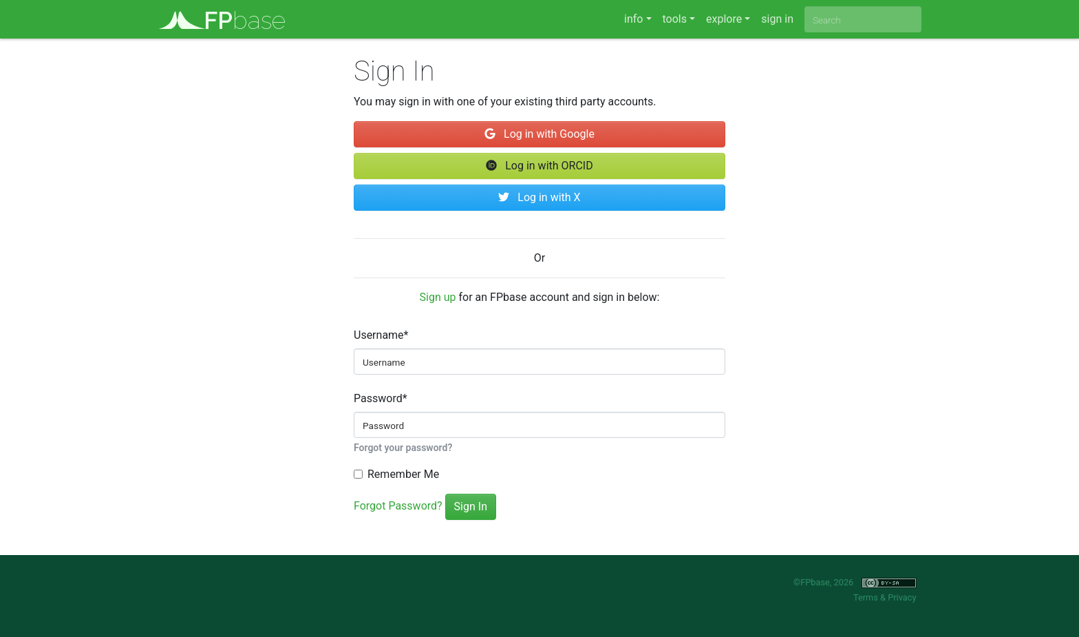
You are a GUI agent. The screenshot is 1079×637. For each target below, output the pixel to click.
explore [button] (724, 18)
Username (381, 335)
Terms (865, 597)
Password (380, 398)
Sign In (470, 506)
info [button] (633, 18)
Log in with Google (539, 133)
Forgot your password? (403, 447)
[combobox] (862, 19)
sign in (777, 18)
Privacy (902, 597)
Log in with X (539, 197)
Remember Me (403, 474)
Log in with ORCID (539, 165)
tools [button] (675, 18)
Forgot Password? (398, 505)
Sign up (438, 297)
